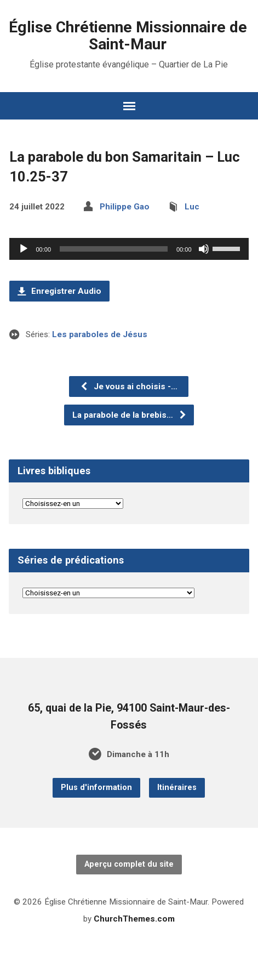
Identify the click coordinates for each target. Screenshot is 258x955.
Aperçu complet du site (129, 864)
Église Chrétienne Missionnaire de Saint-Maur (128, 35)
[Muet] (203, 248)
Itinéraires (177, 787)
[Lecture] (23, 248)
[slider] (114, 249)
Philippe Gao (125, 207)
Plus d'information (96, 787)
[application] (128, 249)
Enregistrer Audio (59, 291)
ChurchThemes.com (134, 919)
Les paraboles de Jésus (99, 334)
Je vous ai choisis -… (128, 386)
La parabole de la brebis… (129, 415)
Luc (192, 207)
